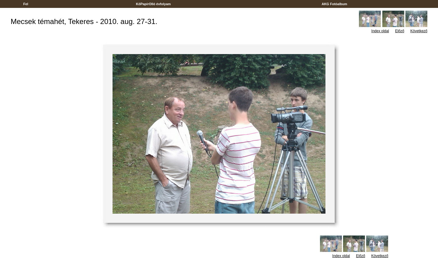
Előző (399, 31)
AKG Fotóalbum (334, 4)
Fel (25, 4)
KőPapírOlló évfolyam (153, 4)
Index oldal (380, 31)
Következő (418, 31)
